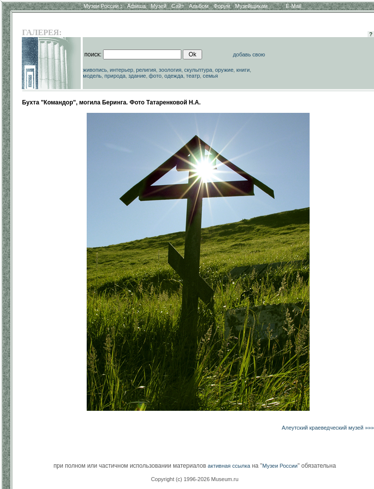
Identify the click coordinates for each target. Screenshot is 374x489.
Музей (158, 6)
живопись (95, 70)
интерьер (121, 70)
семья (210, 76)
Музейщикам (251, 6)
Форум (222, 6)
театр (193, 76)
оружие (224, 70)
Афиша (136, 6)
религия (146, 70)
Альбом (199, 6)
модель (92, 76)
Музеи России (102, 6)
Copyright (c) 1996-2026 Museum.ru (195, 479)
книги (243, 70)
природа (115, 76)
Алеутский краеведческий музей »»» (328, 428)
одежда (173, 76)
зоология (170, 70)
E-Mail (293, 6)
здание (137, 76)
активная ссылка (229, 466)
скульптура (198, 70)
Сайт (177, 6)
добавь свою (249, 54)
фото (155, 76)
